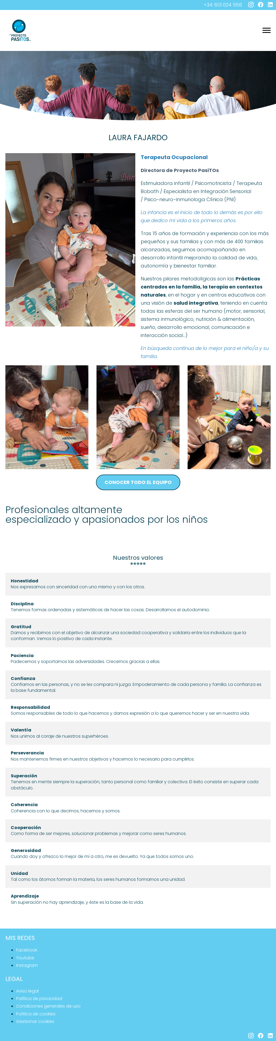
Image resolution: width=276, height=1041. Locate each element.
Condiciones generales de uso (48, 1006)
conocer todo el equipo (138, 482)
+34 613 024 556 (223, 4)
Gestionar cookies (35, 1021)
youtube (25, 958)
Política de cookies (36, 1014)
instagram (27, 965)
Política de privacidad (39, 998)
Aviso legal (27, 991)
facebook (26, 950)
